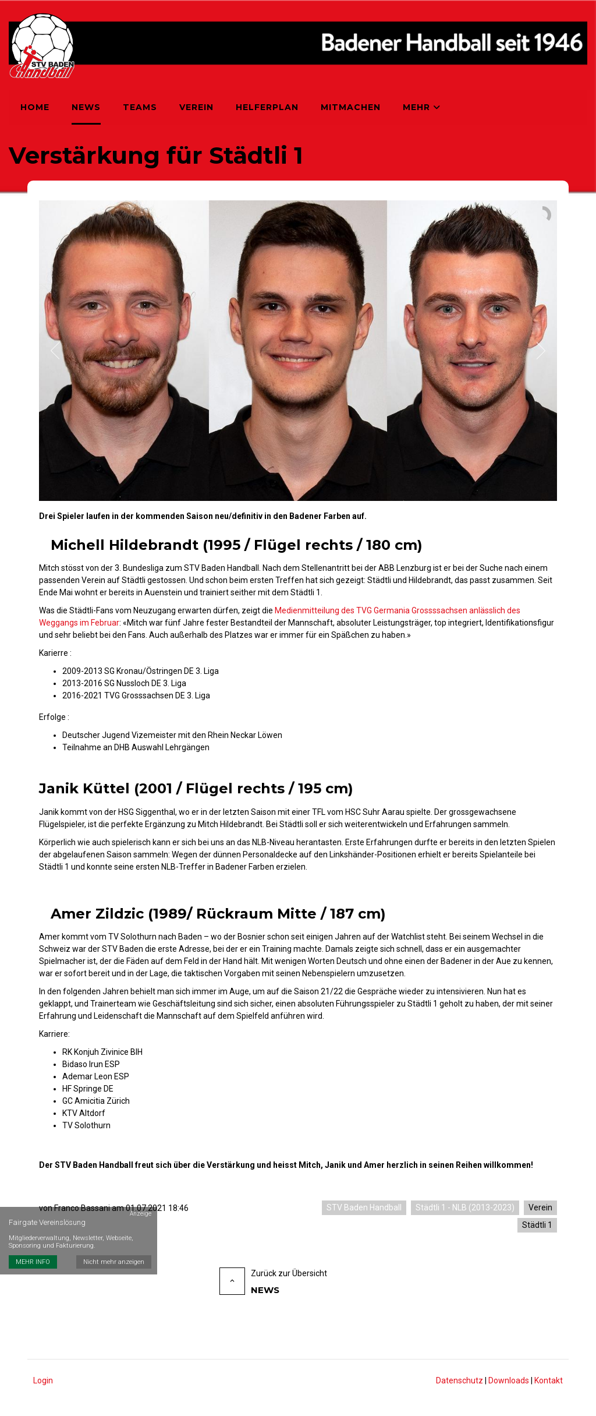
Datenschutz (459, 1380)
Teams (140, 107)
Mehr (422, 107)
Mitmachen (351, 107)
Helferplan (267, 107)
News (86, 107)
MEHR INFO (33, 1262)
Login (43, 1380)
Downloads (508, 1380)
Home (34, 107)
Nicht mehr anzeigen (113, 1262)
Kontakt (548, 1380)
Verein (196, 107)
